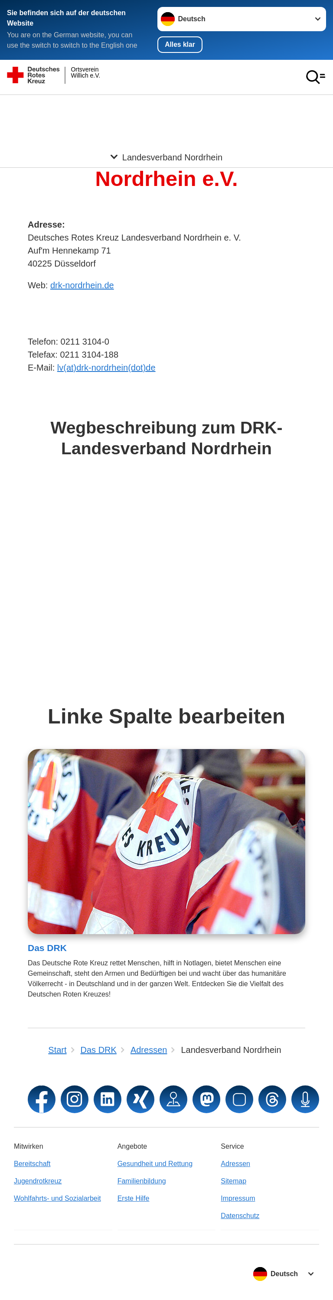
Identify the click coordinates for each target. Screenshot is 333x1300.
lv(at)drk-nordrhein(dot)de (106, 368)
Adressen (235, 1163)
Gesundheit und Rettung (155, 1163)
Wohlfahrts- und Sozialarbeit (57, 1198)
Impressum (238, 1198)
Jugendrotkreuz (38, 1181)
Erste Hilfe (134, 1198)
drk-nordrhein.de (82, 285)
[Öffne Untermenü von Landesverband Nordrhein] (166, 105)
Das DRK (47, 948)
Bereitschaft (32, 1163)
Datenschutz (240, 1215)
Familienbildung (142, 1181)
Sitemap (233, 1181)
